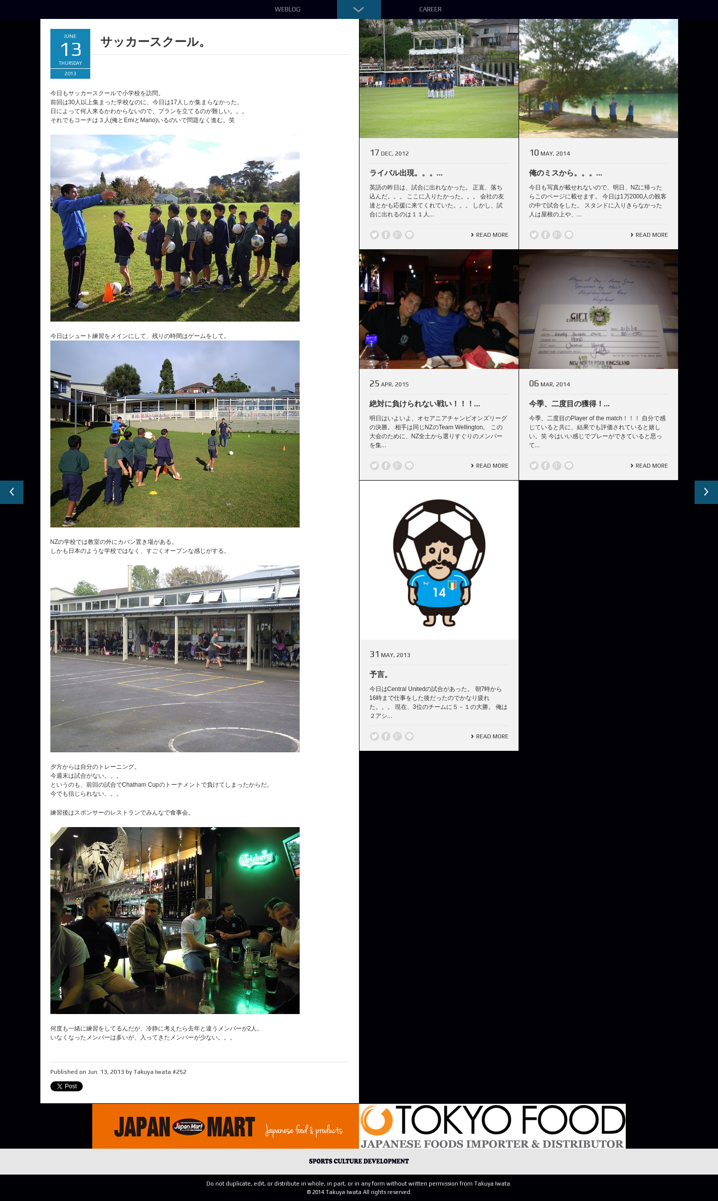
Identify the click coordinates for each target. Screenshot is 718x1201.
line (409, 234)
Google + (397, 234)
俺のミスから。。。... (566, 173)
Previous (12, 493)
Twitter (374, 234)
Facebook (385, 234)
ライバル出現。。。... (406, 173)
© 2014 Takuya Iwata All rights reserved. (359, 1192)
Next (706, 493)
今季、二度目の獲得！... (569, 403)
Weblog (288, 9)
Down (359, 9)
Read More (492, 234)
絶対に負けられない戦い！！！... (425, 403)
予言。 (380, 674)
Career (430, 9)
